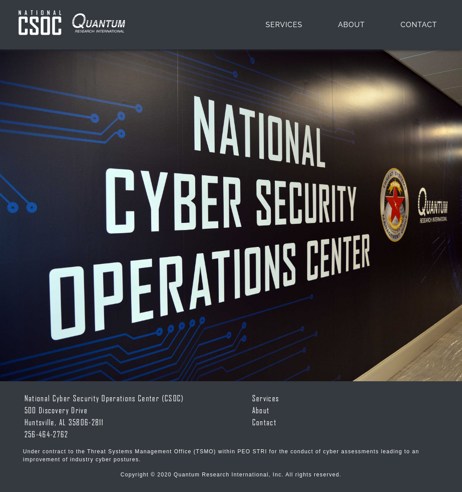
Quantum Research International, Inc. (229, 475)
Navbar (71, 24)
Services (283, 24)
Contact (419, 24)
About (351, 24)
